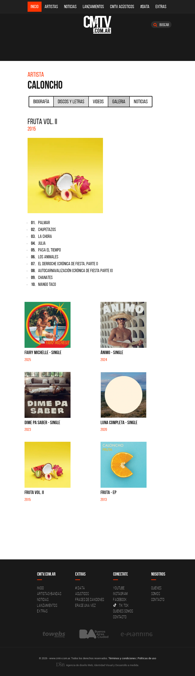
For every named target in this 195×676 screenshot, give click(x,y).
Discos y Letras (71, 101)
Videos (98, 101)
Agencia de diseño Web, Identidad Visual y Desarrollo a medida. (97, 665)
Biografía (41, 101)
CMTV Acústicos (122, 6)
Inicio (35, 6)
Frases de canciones (89, 599)
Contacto (119, 617)
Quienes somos (123, 611)
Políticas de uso (147, 658)
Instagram (120, 593)
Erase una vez (85, 605)
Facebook (120, 599)
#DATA (144, 6)
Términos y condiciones (122, 658)
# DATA (80, 588)
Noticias (70, 6)
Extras (160, 6)
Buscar (161, 24)
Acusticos (82, 593)
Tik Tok (121, 605)
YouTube (118, 588)
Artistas (51, 6)
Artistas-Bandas (49, 593)
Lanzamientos (93, 6)
